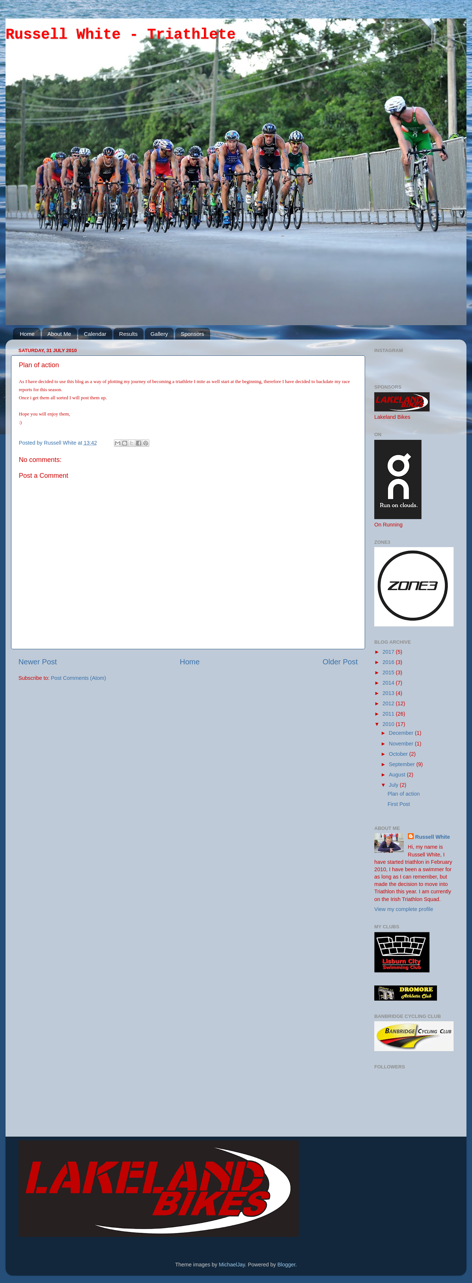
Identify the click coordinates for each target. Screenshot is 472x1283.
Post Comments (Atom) (78, 678)
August (398, 775)
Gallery (159, 334)
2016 (389, 662)
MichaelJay (232, 1265)
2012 (389, 703)
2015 (389, 672)
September (402, 764)
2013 (389, 693)
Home (27, 334)
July (394, 785)
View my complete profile (403, 909)
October (399, 754)
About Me (59, 334)
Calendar (95, 334)
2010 (389, 724)
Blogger (286, 1265)
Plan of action (404, 794)
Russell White (61, 443)
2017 (389, 652)
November (402, 744)
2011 (389, 714)
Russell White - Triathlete (121, 35)
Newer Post (37, 662)
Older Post (340, 662)
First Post (399, 804)
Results (128, 334)
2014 (389, 683)
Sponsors (192, 334)
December (402, 733)
